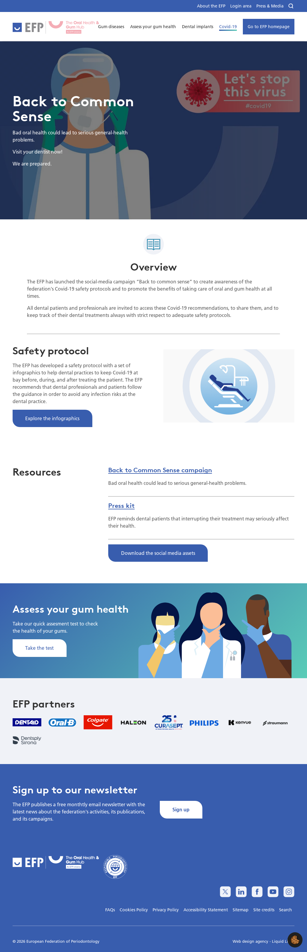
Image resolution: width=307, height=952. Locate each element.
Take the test (39, 648)
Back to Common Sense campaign (160, 470)
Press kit (121, 505)
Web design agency (251, 941)
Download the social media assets (158, 553)
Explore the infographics (52, 418)
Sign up (180, 809)
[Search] (291, 6)
